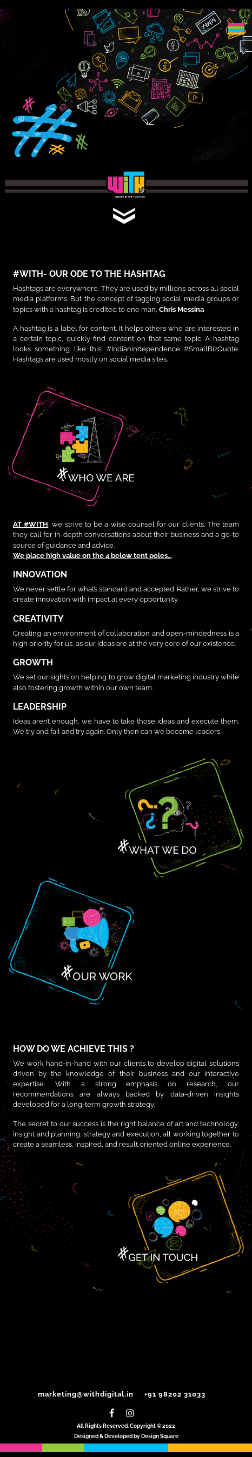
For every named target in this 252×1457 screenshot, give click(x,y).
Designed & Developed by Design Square (126, 1436)
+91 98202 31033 (174, 1394)
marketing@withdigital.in (86, 1394)
